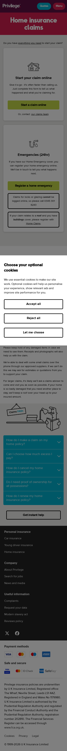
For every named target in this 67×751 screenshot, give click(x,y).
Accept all (33, 304)
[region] (33, 300)
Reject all (33, 318)
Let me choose (33, 332)
